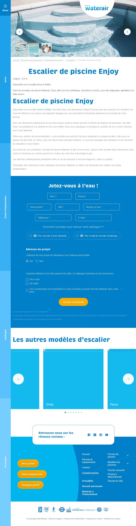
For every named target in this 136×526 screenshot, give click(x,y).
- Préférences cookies (111, 520)
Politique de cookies (94, 520)
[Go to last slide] (19, 31)
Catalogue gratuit (30, 485)
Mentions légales (55, 520)
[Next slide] (127, 31)
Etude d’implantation (32, 474)
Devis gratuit (28, 463)
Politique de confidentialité (74, 520)
